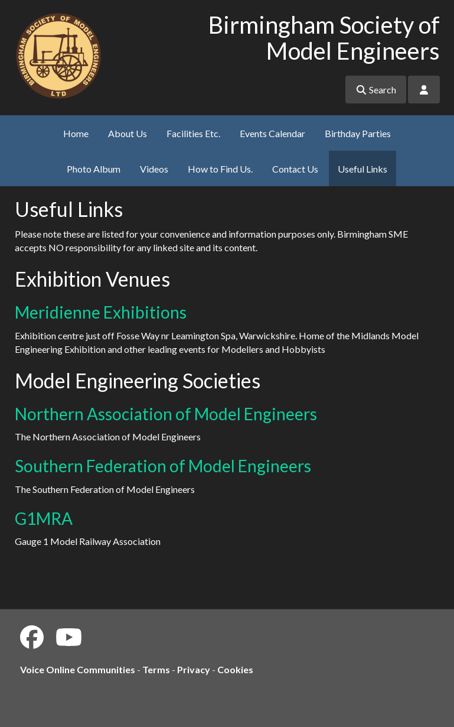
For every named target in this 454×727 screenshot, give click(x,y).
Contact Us (295, 168)
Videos (154, 168)
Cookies (235, 669)
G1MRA (44, 518)
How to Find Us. (220, 168)
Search (375, 89)
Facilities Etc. (193, 133)
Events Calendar (272, 133)
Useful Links (362, 168)
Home (76, 133)
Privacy (193, 669)
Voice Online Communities (77, 669)
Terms (156, 669)
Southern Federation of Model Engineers (163, 466)
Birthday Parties (358, 133)
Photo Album (93, 168)
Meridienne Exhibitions (101, 312)
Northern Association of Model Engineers (166, 414)
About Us (127, 133)
